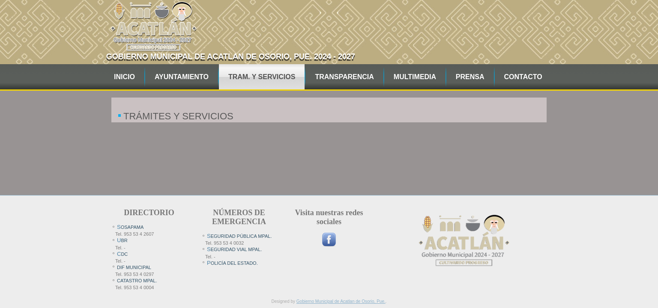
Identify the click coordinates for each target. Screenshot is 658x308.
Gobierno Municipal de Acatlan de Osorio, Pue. (341, 301)
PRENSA (470, 76)
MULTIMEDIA (415, 76)
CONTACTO (523, 76)
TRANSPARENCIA (344, 76)
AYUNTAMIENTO (182, 76)
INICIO (124, 76)
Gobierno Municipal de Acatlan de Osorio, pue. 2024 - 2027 (230, 56)
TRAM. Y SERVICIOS (261, 76)
